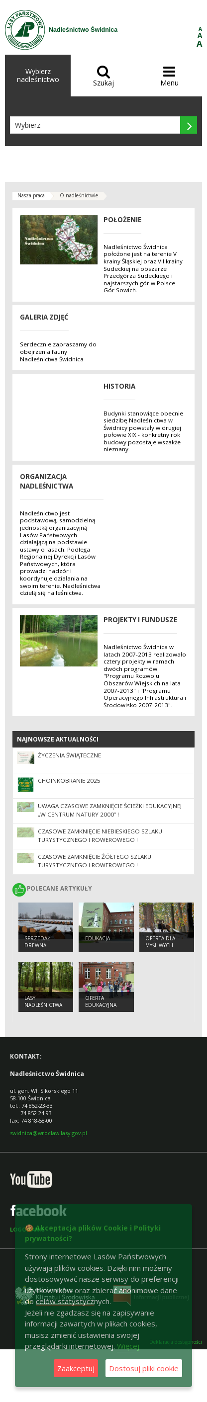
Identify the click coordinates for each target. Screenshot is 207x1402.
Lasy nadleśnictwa (43, 1001)
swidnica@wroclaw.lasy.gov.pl (48, 1133)
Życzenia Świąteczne (69, 755)
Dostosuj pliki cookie (144, 1368)
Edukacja (97, 938)
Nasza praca (31, 195)
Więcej (128, 1346)
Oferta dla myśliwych (160, 942)
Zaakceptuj (76, 1368)
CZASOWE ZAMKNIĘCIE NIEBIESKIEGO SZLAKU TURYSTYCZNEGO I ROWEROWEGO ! (100, 835)
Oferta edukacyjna (100, 1001)
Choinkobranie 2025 (69, 780)
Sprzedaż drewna (37, 942)
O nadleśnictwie (79, 195)
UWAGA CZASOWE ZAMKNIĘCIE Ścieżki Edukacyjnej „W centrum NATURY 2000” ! (110, 810)
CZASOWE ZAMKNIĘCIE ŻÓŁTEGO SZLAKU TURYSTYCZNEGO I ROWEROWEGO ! (94, 861)
